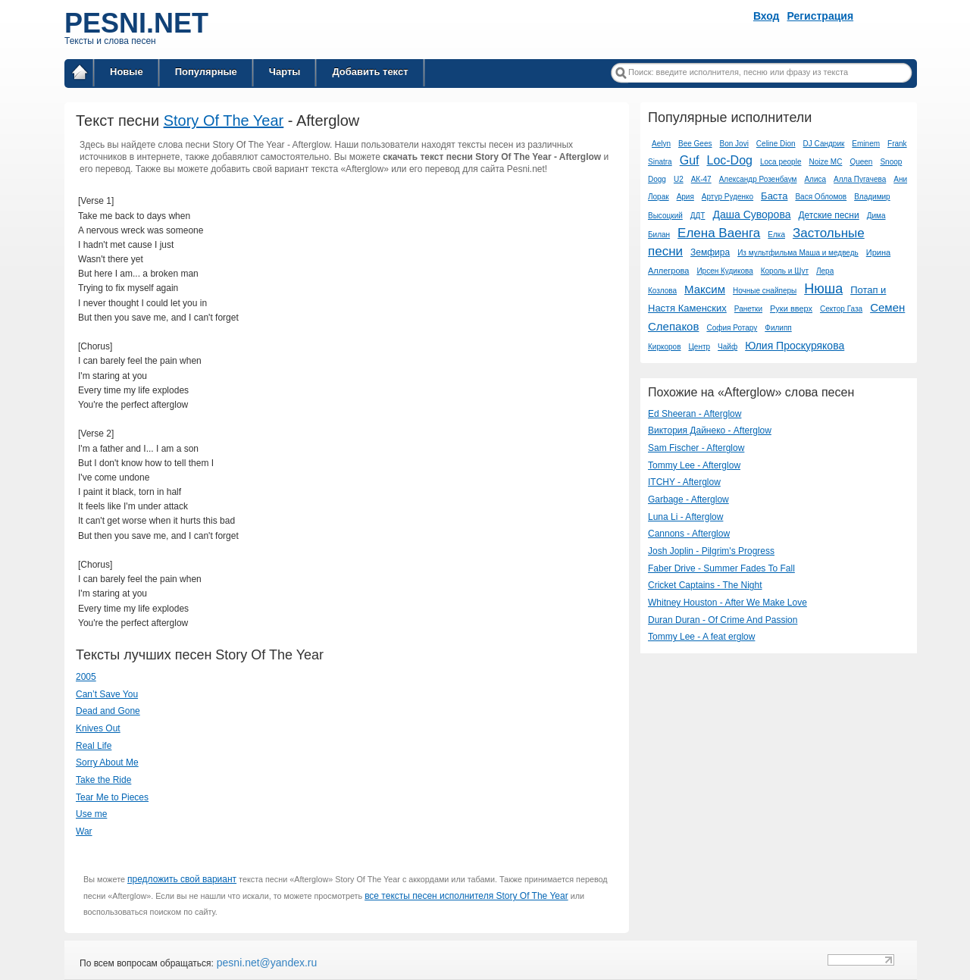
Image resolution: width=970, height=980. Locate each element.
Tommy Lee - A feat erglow (701, 636)
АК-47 (701, 179)
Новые (126, 71)
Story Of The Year (224, 120)
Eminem (866, 143)
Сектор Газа (841, 309)
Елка (776, 234)
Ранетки (748, 309)
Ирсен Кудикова (724, 271)
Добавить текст (370, 71)
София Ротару (731, 328)
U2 (679, 179)
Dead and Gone (108, 711)
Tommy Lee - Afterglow (694, 465)
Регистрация (820, 16)
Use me (91, 814)
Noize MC (825, 162)
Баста (774, 196)
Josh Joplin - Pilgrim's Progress (711, 551)
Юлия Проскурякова (794, 346)
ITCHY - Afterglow (684, 482)
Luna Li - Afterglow (685, 517)
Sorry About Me (107, 762)
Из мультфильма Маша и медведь (798, 253)
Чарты (285, 71)
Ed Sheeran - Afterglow (694, 414)
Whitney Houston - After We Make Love (727, 602)
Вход (766, 16)
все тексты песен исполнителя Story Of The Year (466, 896)
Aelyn (661, 143)
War (84, 831)
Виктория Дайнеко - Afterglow (709, 430)
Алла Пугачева (860, 179)
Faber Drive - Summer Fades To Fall (721, 568)
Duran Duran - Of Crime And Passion (722, 620)
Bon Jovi (734, 143)
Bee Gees (695, 143)
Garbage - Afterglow (688, 499)
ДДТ (698, 215)
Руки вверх (791, 308)
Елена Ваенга (718, 233)
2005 (86, 677)
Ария (685, 197)
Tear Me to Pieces (112, 797)
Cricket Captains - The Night (705, 585)
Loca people (781, 162)
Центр (699, 347)
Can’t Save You (107, 694)
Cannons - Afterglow (689, 533)
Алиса (815, 179)
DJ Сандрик (824, 143)
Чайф (727, 347)
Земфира (710, 252)
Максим (704, 289)
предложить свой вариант (181, 879)
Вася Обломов (820, 197)
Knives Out (98, 728)
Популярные (206, 71)
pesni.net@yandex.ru (265, 963)
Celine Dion (776, 143)
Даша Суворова (751, 214)
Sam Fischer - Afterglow (696, 448)
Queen (861, 162)
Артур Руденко (727, 197)
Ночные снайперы (764, 290)
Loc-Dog (729, 160)
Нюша (823, 288)
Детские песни (828, 215)
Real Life (93, 745)
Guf (689, 160)
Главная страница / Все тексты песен (79, 74)
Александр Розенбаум (758, 179)
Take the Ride (103, 780)
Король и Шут (785, 271)
